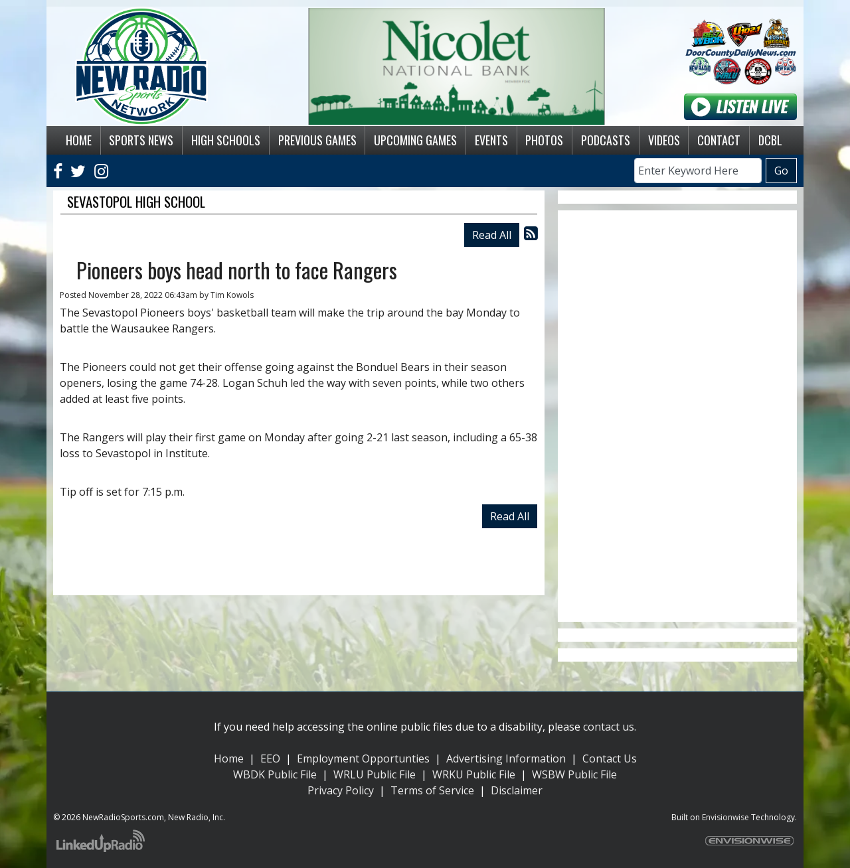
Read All (491, 235)
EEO (270, 758)
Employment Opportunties (363, 758)
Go (781, 170)
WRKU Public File (473, 774)
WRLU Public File (374, 774)
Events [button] (491, 140)
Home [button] (79, 140)
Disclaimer (517, 790)
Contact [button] (718, 140)
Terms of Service (432, 790)
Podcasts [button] (605, 140)
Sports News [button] (141, 140)
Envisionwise (725, 817)
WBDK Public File (275, 774)
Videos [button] (664, 140)
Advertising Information (506, 758)
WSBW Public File (574, 774)
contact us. (609, 726)
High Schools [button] (225, 140)
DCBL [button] (770, 140)
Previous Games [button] (317, 140)
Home (229, 758)
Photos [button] (544, 140)
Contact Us (609, 758)
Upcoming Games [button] (415, 140)
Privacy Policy (340, 790)
